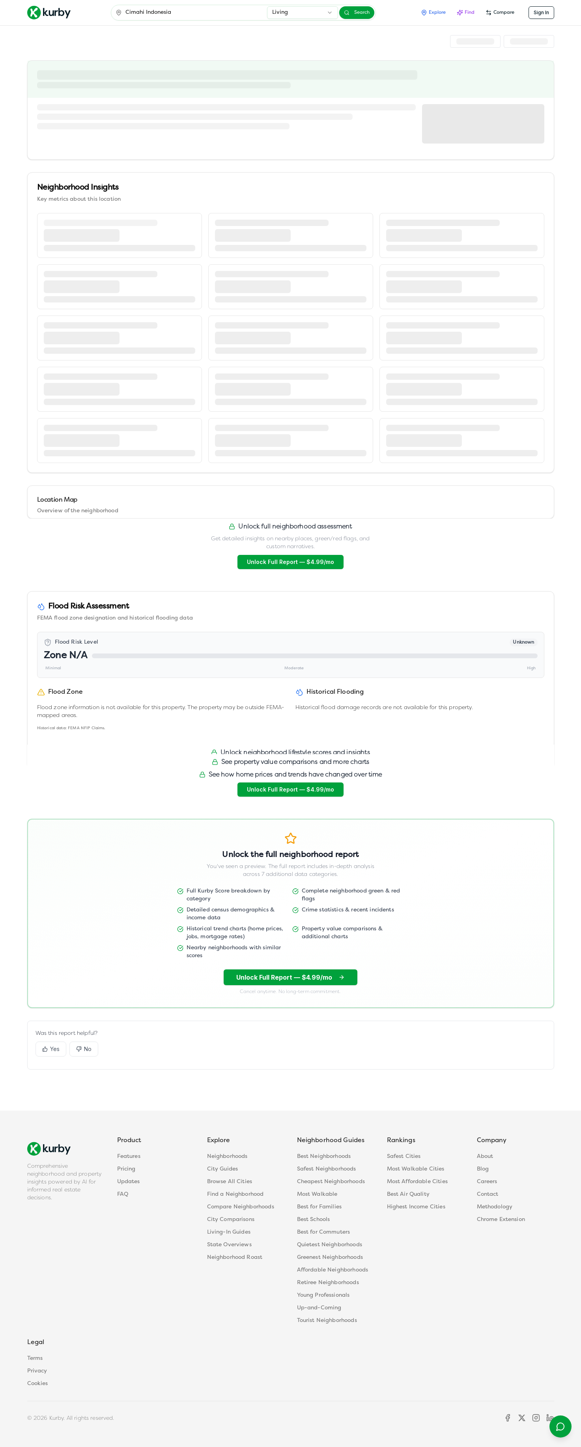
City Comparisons (230, 1220)
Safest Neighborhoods (326, 1169)
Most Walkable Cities (416, 1169)
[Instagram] (536, 1418)
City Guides (222, 1169)
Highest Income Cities (416, 1207)
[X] (522, 1418)
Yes (51, 1049)
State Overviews (229, 1245)
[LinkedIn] (550, 1418)
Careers (487, 1182)
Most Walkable (317, 1194)
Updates (128, 1182)
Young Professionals (323, 1295)
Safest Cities (404, 1156)
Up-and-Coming (319, 1308)
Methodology (495, 1207)
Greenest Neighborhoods (330, 1257)
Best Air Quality (408, 1194)
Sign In (541, 12)
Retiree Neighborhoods (328, 1283)
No (84, 1049)
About (485, 1156)
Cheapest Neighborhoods (331, 1182)
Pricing (126, 1169)
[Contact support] (560, 1426)
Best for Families (319, 1207)
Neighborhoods (227, 1156)
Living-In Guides (228, 1232)
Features (128, 1156)
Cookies (37, 1384)
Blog (483, 1169)
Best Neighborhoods (324, 1156)
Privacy (37, 1371)
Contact (488, 1194)
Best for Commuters (323, 1232)
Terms (35, 1358)
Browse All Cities (229, 1182)
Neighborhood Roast (235, 1257)
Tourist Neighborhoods (327, 1321)
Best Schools (313, 1220)
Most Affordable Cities (417, 1182)
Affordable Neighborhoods (332, 1270)
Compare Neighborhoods (240, 1207)
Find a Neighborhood (235, 1194)
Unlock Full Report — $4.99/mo (290, 561)
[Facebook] (508, 1418)
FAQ (122, 1194)
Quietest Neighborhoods (329, 1245)
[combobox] (302, 12)
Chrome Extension (501, 1220)
